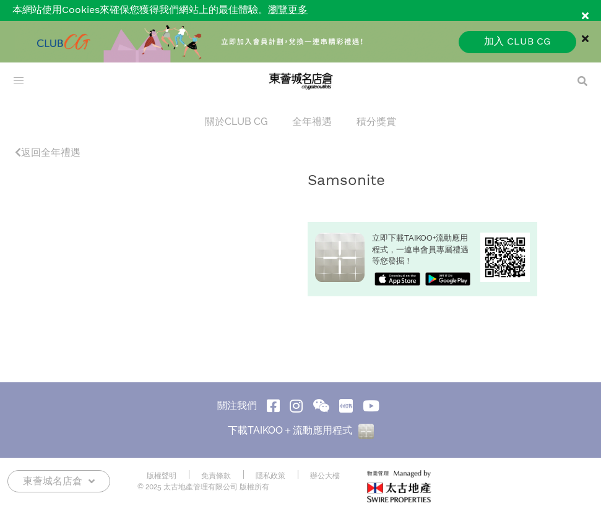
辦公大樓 (325, 475)
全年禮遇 (312, 121)
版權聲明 (161, 475)
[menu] (18, 81)
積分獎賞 (376, 121)
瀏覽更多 (288, 10)
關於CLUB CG (236, 121)
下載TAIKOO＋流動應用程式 (301, 430)
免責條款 (216, 475)
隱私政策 (270, 475)
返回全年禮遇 (47, 152)
